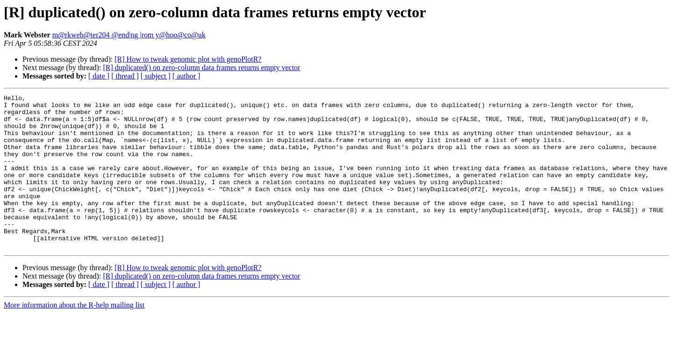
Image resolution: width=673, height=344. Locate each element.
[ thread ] (125, 76)
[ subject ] (156, 76)
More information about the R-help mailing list (74, 336)
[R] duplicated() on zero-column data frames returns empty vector (201, 68)
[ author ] (186, 76)
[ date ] (98, 76)
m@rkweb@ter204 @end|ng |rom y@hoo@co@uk (129, 35)
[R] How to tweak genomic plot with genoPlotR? (188, 59)
